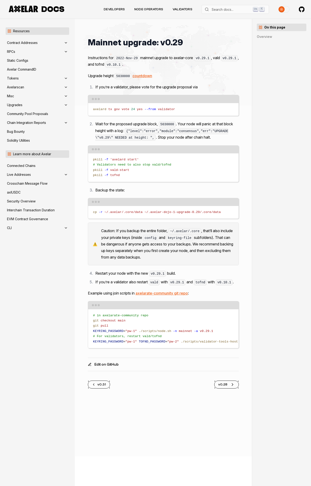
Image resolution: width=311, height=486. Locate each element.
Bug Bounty (16, 131)
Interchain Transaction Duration (31, 210)
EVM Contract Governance (27, 219)
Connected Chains (21, 166)
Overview (264, 37)
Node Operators (148, 9)
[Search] (235, 9)
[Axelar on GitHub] (301, 9)
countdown (142, 75)
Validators (183, 9)
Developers (114, 9)
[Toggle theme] (284, 9)
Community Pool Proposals (27, 114)
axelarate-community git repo (162, 293)
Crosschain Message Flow (27, 183)
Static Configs (17, 60)
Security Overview (21, 201)
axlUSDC (14, 192)
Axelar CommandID (21, 69)
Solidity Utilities (18, 140)
